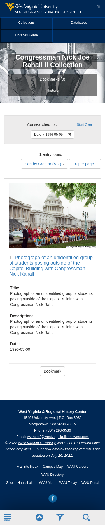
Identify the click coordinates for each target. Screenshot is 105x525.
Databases (79, 23)
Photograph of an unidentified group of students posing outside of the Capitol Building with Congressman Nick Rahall (51, 266)
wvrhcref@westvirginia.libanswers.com (58, 437)
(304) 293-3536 (58, 430)
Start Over (84, 125)
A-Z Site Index (27, 467)
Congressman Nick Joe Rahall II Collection (52, 60)
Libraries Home (26, 35)
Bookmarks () (52, 79)
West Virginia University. (37, 443)
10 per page (85, 164)
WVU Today (68, 483)
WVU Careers (77, 467)
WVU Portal (90, 483)
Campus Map (53, 467)
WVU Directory (52, 475)
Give (9, 483)
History (52, 90)
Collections (26, 23)
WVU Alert (47, 483)
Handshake (25, 483)
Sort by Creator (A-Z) (45, 164)
